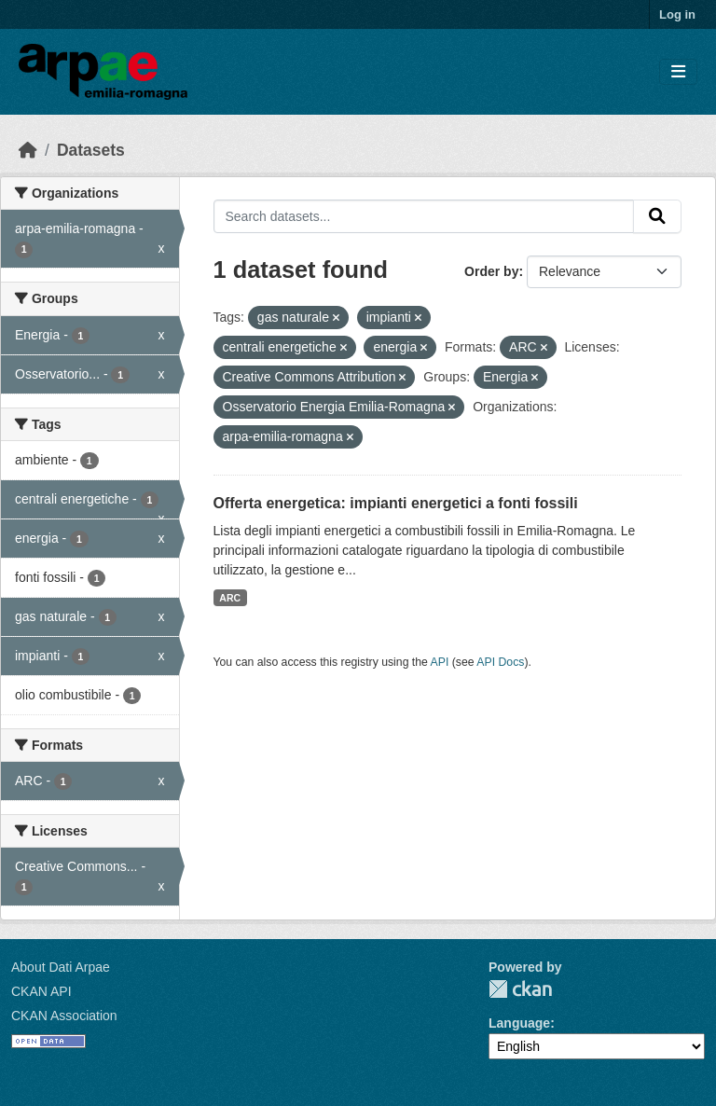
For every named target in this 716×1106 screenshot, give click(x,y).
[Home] (28, 150)
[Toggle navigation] (678, 72)
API (440, 662)
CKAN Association (64, 1015)
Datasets (91, 150)
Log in (677, 14)
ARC (230, 597)
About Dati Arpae (60, 967)
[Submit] (657, 216)
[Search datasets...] (424, 216)
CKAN (520, 989)
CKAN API (41, 991)
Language (519, 1023)
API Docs (500, 662)
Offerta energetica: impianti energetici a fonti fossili (395, 503)
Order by (491, 271)
